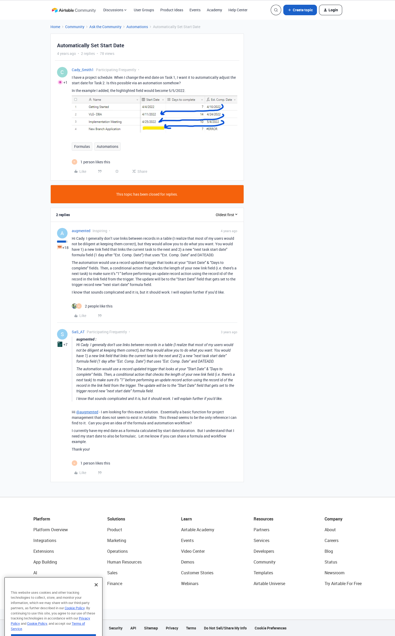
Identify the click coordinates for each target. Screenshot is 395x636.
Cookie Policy (75, 617)
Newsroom (335, 573)
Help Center (238, 9)
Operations (117, 551)
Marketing (116, 540)
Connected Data (48, 583)
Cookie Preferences (270, 627)
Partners (261, 530)
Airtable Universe (269, 583)
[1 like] (91, 162)
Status (331, 562)
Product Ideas (171, 9)
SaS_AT (78, 331)
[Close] (96, 594)
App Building (45, 562)
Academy (214, 9)
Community (74, 26)
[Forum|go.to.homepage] (73, 10)
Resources (263, 519)
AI (35, 573)
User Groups (144, 9)
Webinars (189, 583)
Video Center (193, 551)
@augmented (87, 411)
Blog (329, 551)
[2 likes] (92, 306)
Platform (41, 519)
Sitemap (151, 627)
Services (261, 540)
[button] (300, 10)
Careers (331, 540)
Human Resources (124, 562)
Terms (191, 627)
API (133, 627)
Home (55, 26)
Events (195, 9)
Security (115, 627)
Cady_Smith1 (83, 69)
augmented (81, 230)
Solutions (116, 519)
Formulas (82, 146)
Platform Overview (50, 530)
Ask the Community (105, 26)
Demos (187, 562)
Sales (112, 573)
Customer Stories (197, 573)
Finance (114, 583)
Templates (263, 573)
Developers (264, 551)
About (330, 530)
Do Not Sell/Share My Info (225, 627)
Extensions (43, 551)
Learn (186, 519)
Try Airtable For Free (343, 583)
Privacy (172, 627)
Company (333, 519)
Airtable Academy (197, 530)
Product (114, 530)
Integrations (44, 540)
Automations (137, 26)
